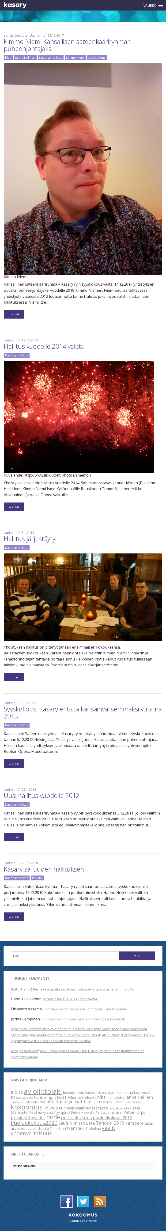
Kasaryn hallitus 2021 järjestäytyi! (70, 999)
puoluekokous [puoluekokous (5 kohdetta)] (76, 1117)
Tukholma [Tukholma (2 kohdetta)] (93, 1128)
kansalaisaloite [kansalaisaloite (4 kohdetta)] (39, 1102)
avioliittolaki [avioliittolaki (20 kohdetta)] (43, 1091)
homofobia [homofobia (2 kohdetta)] (116, 1097)
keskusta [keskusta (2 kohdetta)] (106, 1102)
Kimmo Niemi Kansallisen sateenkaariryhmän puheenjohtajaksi (67, 45)
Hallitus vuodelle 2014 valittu (44, 346)
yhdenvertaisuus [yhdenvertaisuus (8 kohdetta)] (31, 1133)
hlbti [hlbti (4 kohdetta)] (102, 1097)
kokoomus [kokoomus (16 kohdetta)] (26, 1106)
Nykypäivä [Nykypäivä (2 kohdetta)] (62, 1112)
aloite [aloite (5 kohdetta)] (17, 1092)
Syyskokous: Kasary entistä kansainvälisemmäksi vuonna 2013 (83, 712)
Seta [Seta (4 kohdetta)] (90, 1123)
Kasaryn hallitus (50, 57)
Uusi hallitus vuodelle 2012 (41, 795)
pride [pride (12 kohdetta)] (53, 1117)
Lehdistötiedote (16, 35)
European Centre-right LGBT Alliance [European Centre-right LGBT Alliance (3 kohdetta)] (48, 1097)
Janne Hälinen (25, 57)
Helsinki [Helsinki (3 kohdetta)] (89, 1097)
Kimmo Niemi (75, 57)
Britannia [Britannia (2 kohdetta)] (69, 1092)
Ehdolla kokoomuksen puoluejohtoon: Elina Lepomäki (85, 1009)
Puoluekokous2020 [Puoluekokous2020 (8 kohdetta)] (34, 1122)
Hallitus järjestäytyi (30, 538)
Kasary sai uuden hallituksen (44, 869)
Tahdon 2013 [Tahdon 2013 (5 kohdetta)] (110, 1123)
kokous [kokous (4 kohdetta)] (50, 1108)
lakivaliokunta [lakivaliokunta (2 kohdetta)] (119, 1108)
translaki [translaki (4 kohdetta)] (76, 1128)
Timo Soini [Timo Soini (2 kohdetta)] (58, 1128)
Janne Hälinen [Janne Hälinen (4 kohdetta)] (139, 1097)
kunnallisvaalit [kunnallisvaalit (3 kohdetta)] (71, 1108)
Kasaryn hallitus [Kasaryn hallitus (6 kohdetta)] (74, 1101)
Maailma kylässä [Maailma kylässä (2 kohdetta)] (41, 1112)
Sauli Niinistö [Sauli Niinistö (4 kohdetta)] (71, 1123)
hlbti (8, 57)
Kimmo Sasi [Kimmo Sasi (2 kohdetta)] (122, 1102)
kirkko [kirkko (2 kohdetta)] (136, 1102)
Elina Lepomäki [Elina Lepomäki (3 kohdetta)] (137, 1092)
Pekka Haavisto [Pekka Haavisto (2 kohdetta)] (82, 1112)
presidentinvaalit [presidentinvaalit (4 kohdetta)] (28, 1117)
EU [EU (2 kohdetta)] (13, 1097)
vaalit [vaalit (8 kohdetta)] (108, 1127)
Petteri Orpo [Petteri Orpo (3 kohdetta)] (135, 1112)
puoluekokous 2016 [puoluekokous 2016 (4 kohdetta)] (112, 1117)
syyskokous (97, 57)
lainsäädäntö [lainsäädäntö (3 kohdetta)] (96, 1108)
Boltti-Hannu (21, 989)
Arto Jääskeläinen (24, 1050)
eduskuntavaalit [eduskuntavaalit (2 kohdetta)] (89, 1092)
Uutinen (35, 35)
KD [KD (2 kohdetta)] (96, 1102)
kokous (37, 878)
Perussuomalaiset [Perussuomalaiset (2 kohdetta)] (109, 1112)
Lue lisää (13, 314)
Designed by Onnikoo (83, 1220)
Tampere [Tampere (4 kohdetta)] (134, 1123)
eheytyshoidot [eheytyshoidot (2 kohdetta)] (113, 1092)
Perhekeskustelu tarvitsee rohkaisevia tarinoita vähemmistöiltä (83, 989)
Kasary (15, 5)
